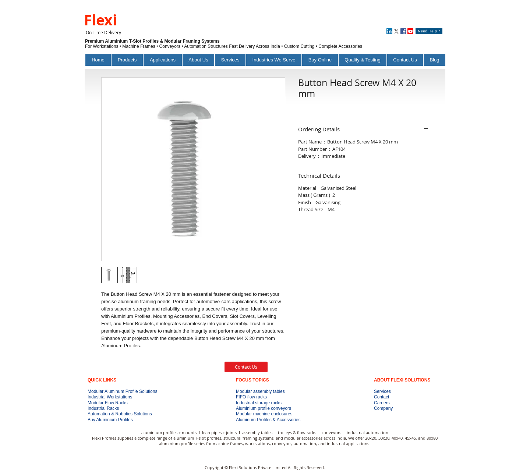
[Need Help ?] (429, 31)
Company (383, 408)
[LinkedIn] (389, 31)
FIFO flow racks (252, 397)
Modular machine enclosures (264, 413)
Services (382, 391)
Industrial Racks (106, 408)
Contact (382, 397)
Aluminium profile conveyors (263, 408)
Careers (382, 402)
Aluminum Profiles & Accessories (268, 419)
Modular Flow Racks (133, 402)
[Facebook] (403, 31)
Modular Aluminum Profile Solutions (122, 391)
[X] (396, 31)
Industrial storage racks (259, 402)
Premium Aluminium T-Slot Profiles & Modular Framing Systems (153, 41)
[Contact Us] (246, 367)
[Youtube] (410, 31)
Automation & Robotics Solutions (128, 413)
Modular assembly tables (261, 391)
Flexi (100, 20)
